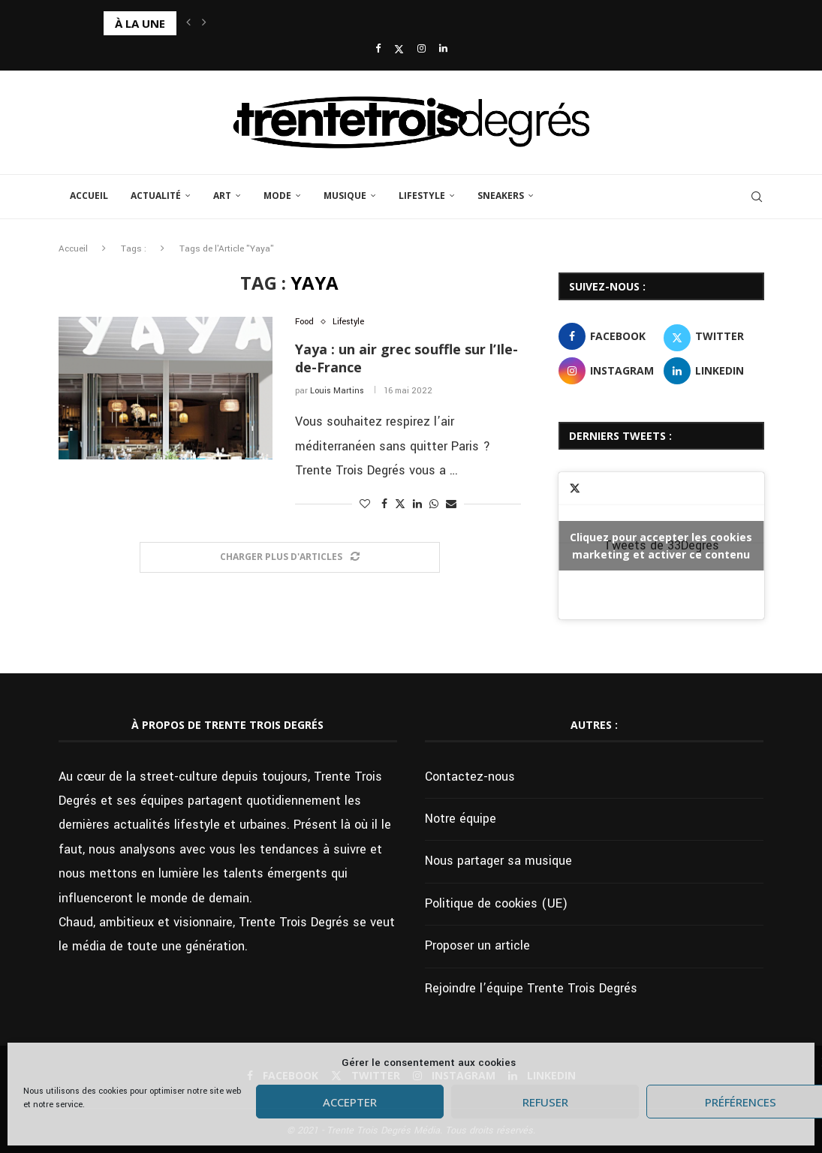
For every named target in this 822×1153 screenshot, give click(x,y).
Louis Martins (337, 390)
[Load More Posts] (290, 557)
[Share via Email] (451, 504)
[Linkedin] (443, 49)
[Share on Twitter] (400, 504)
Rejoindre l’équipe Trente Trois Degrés (531, 988)
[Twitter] (399, 49)
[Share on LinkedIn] (417, 504)
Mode (277, 195)
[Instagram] (421, 49)
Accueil (89, 195)
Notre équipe (460, 818)
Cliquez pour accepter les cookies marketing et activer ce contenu (661, 545)
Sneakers (500, 195)
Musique (345, 195)
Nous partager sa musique (498, 860)
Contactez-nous (470, 776)
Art (222, 195)
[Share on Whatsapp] (433, 504)
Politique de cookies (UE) (496, 903)
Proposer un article (477, 945)
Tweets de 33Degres (661, 545)
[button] (188, 23)
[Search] (756, 196)
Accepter (350, 1101)
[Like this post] (365, 504)
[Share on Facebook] (384, 504)
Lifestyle (422, 195)
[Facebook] (378, 49)
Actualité (156, 195)
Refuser (545, 1101)
